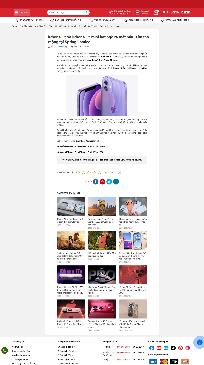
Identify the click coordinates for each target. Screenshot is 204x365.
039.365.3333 (123, 347)
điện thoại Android (84, 141)
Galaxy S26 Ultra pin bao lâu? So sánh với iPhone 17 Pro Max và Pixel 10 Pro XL (132, 256)
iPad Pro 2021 (108, 56)
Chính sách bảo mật (66, 347)
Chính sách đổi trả (66, 355)
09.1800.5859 (123, 352)
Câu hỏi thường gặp (21, 355)
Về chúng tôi (17, 347)
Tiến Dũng (62, 47)
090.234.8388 (123, 359)
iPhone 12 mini (110, 60)
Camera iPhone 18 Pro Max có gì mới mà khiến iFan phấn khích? (102, 324)
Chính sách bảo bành (67, 351)
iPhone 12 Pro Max (138, 68)
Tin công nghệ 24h (20, 359)
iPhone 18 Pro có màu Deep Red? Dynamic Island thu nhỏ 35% (132, 290)
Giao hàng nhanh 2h (67, 359)
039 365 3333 (152, 14)
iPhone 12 (95, 60)
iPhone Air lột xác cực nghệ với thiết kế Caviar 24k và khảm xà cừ (132, 324)
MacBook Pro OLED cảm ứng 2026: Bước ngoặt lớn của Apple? (101, 290)
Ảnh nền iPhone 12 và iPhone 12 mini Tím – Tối (80, 152)
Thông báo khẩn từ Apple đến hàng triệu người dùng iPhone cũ (133, 222)
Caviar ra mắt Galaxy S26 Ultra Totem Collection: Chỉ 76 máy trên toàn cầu (69, 256)
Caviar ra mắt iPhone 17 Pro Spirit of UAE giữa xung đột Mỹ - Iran (101, 222)
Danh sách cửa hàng (21, 351)
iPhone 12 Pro (119, 68)
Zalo (199, 342)
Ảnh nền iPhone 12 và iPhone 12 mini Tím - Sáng (81, 146)
